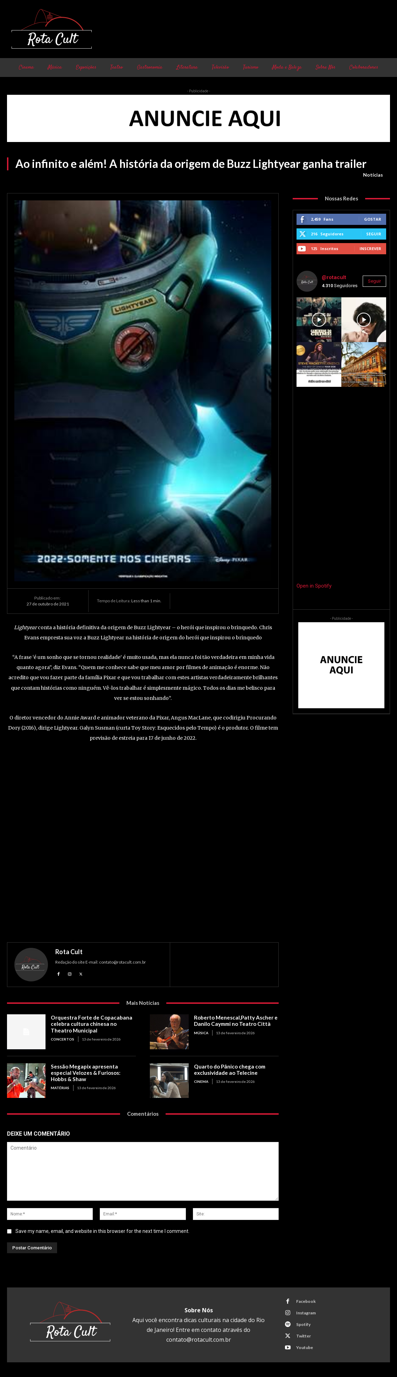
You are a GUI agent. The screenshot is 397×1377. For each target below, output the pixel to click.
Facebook (306, 1301)
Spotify (303, 1324)
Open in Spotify (314, 586)
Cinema (201, 1081)
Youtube (304, 1347)
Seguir (373, 233)
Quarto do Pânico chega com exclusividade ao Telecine (229, 1069)
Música (201, 1032)
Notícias (373, 174)
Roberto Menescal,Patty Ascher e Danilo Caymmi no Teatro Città (235, 1020)
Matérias (60, 1088)
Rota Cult (69, 952)
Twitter (303, 1336)
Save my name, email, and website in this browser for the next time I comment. (102, 1231)
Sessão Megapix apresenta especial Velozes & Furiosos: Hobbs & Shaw (85, 1072)
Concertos (62, 1039)
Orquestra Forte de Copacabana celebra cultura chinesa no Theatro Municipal (90, 1023)
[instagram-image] (319, 319)
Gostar (372, 219)
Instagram (306, 1312)
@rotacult (334, 277)
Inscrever (370, 248)
